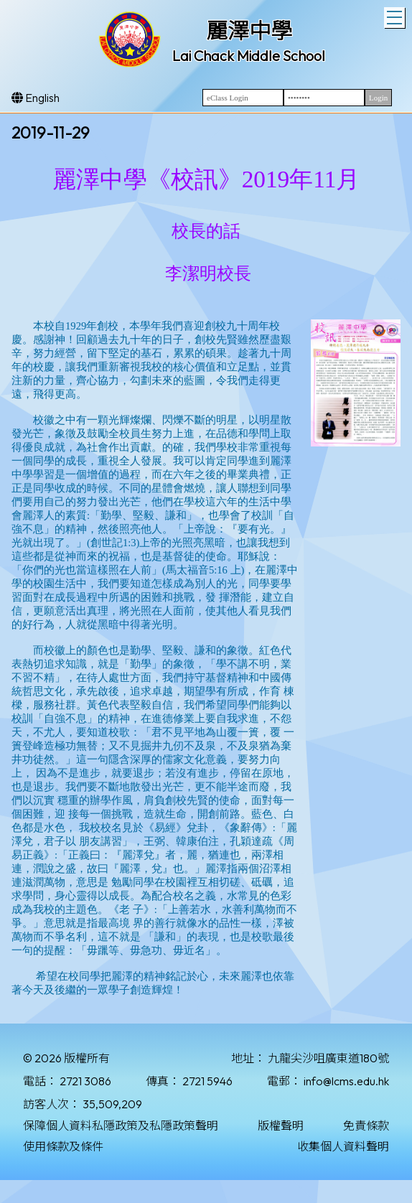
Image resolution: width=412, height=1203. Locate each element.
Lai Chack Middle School (248, 56)
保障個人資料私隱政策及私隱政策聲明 (120, 1125)
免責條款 (366, 1125)
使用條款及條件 (63, 1146)
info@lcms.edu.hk (346, 1081)
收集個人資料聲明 (343, 1146)
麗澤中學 (249, 31)
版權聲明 (281, 1125)
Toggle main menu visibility (396, 16)
